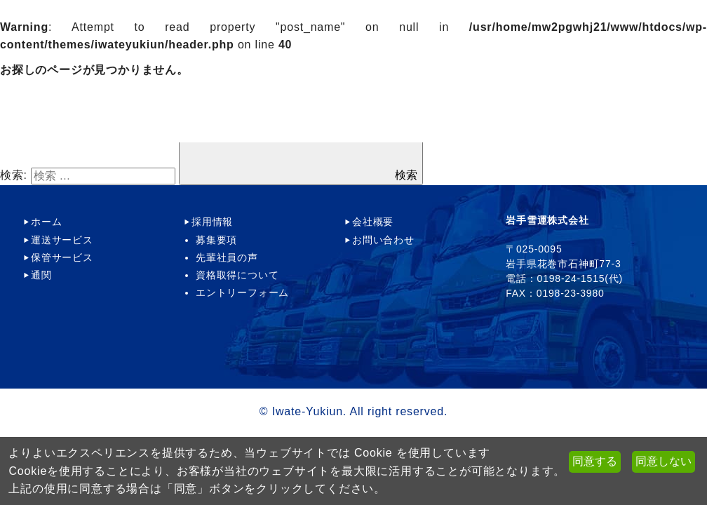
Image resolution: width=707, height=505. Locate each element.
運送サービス (62, 239)
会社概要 (372, 221)
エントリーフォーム (242, 292)
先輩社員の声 (227, 257)
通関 (41, 275)
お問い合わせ (383, 239)
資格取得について (237, 275)
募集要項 (216, 239)
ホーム (46, 221)
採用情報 (212, 221)
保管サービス (62, 257)
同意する (594, 461)
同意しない (663, 461)
